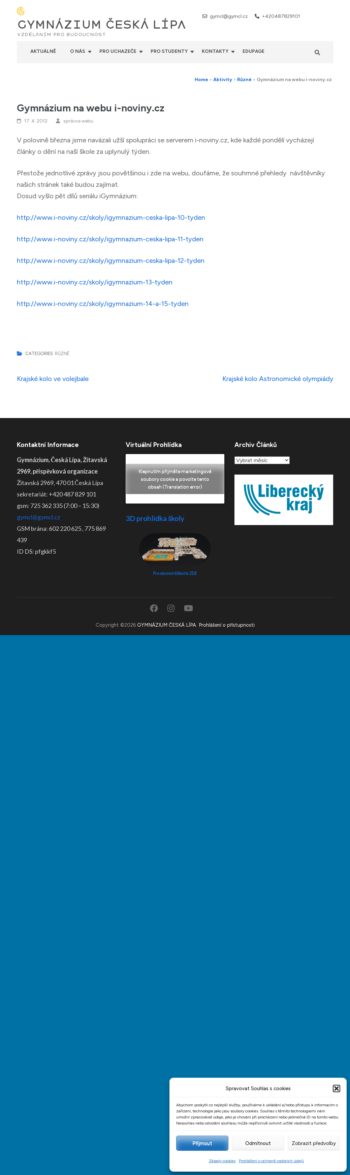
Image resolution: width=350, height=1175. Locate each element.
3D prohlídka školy (155, 518)
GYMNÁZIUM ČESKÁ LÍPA (101, 25)
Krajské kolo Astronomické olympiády (277, 379)
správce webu (78, 121)
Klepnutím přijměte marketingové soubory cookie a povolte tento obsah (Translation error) (175, 478)
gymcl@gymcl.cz (229, 16)
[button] (336, 1088)
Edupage (253, 51)
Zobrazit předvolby (314, 1143)
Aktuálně (43, 51)
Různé (62, 353)
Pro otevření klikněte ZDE (175, 573)
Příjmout (202, 1143)
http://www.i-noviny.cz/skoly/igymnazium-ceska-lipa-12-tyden (110, 260)
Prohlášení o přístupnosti (227, 625)
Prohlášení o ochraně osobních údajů (271, 1161)
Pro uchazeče (117, 51)
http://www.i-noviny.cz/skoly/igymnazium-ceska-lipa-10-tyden (111, 217)
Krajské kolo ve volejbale (53, 379)
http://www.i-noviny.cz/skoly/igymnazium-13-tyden (94, 282)
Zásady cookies (222, 1161)
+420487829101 (281, 16)
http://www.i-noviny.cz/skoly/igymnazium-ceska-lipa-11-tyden (110, 239)
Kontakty (215, 51)
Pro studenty (169, 51)
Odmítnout (258, 1143)
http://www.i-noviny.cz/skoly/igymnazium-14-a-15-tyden (103, 304)
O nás (77, 51)
